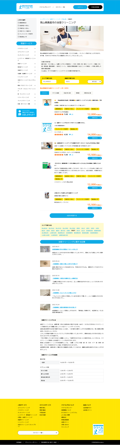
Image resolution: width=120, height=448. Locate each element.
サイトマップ (65, 430)
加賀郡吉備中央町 (94, 238)
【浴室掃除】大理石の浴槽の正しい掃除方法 (71, 281)
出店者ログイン (87, 413)
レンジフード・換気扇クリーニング (26, 61)
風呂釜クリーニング (23, 70)
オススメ (45, 94)
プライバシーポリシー (31, 445)
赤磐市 (76, 233)
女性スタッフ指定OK (25, 32)
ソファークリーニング (24, 103)
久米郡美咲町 (84, 238)
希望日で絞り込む (70, 79)
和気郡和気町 (45, 236)
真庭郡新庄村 (81, 236)
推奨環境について (66, 413)
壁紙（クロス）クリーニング (26, 90)
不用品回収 (43, 416)
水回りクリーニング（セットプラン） (26, 85)
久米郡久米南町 (74, 238)
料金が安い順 (70, 94)
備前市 (64, 233)
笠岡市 (98, 231)
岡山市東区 (68, 231)
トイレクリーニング (23, 80)
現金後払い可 (23, 37)
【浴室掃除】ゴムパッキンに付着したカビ (70, 295)
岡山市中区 (60, 231)
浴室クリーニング (23, 66)
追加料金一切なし (24, 26)
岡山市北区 (52, 231)
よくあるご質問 (65, 418)
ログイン (80, 7)
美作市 (87, 233)
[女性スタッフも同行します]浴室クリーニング (67, 196)
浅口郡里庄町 (63, 236)
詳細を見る (95, 118)
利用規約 (18, 445)
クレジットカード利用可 (26, 35)
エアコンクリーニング (24, 53)
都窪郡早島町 (54, 236)
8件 (72, 115)
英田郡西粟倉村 (64, 238)
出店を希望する (72, 219)
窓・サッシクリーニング (25, 99)
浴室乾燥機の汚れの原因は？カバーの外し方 (71, 252)
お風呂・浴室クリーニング (25, 420)
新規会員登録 (95, 7)
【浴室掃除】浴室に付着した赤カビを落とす (71, 266)
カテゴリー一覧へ (38, 436)
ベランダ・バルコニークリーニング (26, 94)
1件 (72, 158)
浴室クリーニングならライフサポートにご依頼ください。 (73, 123)
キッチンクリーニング (24, 57)
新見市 (59, 233)
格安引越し (43, 411)
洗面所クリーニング (23, 73)
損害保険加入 (23, 23)
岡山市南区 (76, 231)
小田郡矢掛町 (72, 236)
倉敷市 (82, 231)
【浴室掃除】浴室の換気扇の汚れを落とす (70, 310)
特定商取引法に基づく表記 (49, 445)
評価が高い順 (92, 94)
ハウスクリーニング (23, 49)
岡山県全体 (45, 231)
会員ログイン (65, 425)
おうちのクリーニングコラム (69, 416)
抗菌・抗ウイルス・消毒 (25, 110)
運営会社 (63, 420)
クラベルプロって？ (45, 7)
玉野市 (93, 231)
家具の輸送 (43, 413)
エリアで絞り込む (47, 79)
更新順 (81, 94)
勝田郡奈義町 (54, 238)
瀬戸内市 (70, 233)
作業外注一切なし (24, 29)
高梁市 (54, 233)
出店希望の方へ (87, 411)
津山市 (88, 231)
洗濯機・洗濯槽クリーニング (26, 77)
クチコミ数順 (57, 94)
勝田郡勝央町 (45, 238)
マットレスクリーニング (25, 106)
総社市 (49, 233)
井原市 (44, 233)
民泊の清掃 (43, 418)
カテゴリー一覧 (60, 7)
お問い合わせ (65, 428)
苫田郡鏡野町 (91, 236)
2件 (72, 135)
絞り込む (94, 82)
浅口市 (92, 233)
